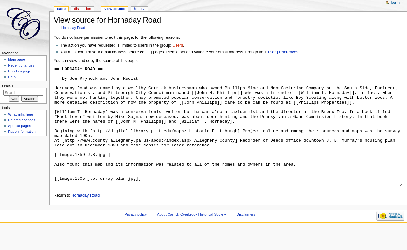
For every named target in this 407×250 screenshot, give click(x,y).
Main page (16, 59)
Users (177, 45)
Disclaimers (246, 238)
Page (61, 8)
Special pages (19, 126)
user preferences (283, 52)
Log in (395, 2)
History (139, 8)
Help (12, 77)
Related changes (21, 120)
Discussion (82, 8)
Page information (22, 131)
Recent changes (21, 65)
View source (114, 8)
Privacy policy (135, 238)
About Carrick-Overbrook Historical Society (191, 238)
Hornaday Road (73, 28)
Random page (19, 71)
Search (7, 85)
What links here (20, 114)
